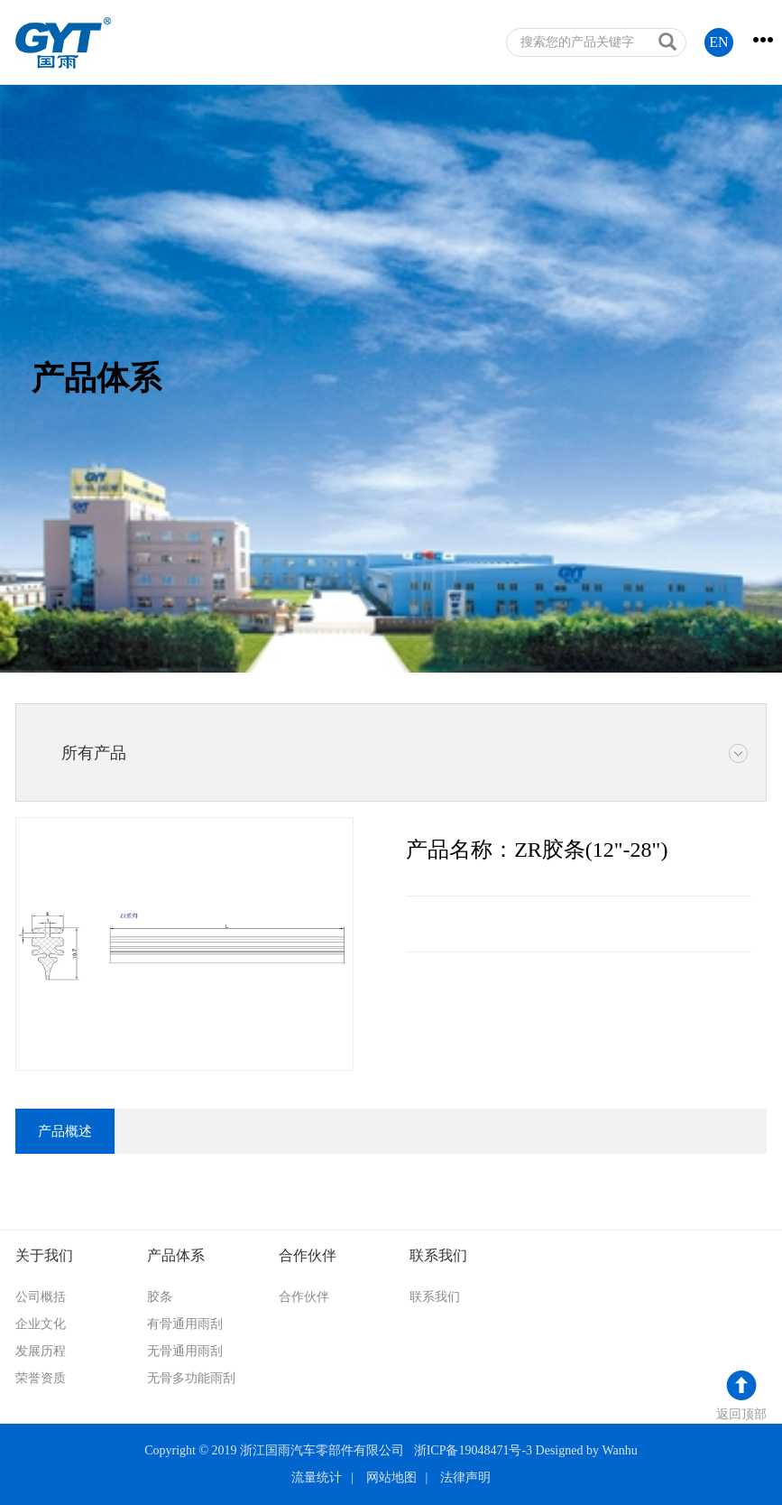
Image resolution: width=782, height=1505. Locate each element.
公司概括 (40, 1297)
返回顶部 (741, 1414)
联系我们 (434, 1297)
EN (718, 42)
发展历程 (40, 1351)
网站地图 (391, 1477)
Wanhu (619, 1450)
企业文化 (40, 1324)
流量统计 (316, 1477)
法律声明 (465, 1477)
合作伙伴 (304, 1297)
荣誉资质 (40, 1378)
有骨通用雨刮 (185, 1324)
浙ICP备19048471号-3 (473, 1450)
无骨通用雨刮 (185, 1351)
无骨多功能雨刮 (191, 1378)
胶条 (159, 1297)
